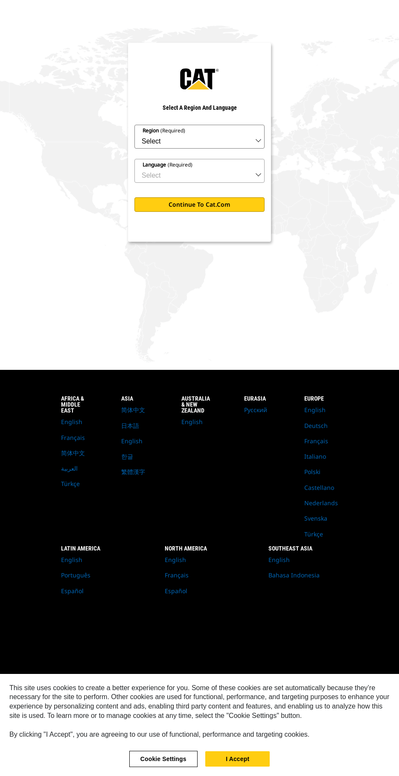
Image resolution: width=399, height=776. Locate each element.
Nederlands (321, 503)
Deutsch (316, 426)
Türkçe (70, 484)
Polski (312, 472)
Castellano (319, 487)
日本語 (130, 426)
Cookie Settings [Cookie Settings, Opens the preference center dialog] (163, 763)
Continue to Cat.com (199, 204)
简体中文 (73, 453)
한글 (127, 456)
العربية (69, 468)
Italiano (315, 456)
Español (72, 591)
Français (73, 437)
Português (75, 575)
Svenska (315, 518)
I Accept (237, 763)
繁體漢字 (133, 472)
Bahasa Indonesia (294, 575)
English (71, 422)
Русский (255, 410)
